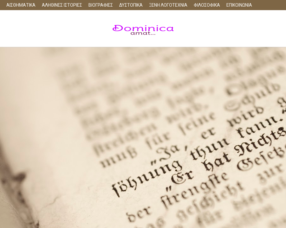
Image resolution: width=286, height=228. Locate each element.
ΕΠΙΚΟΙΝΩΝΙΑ (239, 5)
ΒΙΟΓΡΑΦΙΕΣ (100, 5)
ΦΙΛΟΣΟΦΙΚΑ (207, 5)
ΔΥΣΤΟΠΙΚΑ (131, 5)
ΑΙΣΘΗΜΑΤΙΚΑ (21, 5)
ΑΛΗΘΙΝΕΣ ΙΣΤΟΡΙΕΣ (62, 5)
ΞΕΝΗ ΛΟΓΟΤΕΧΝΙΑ (168, 5)
